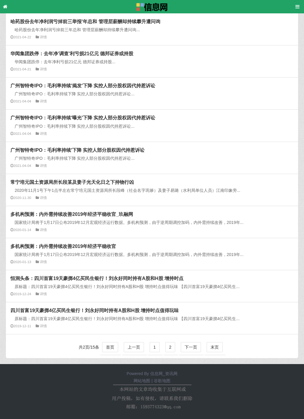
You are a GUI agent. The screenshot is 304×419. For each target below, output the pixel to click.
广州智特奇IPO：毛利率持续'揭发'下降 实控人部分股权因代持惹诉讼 (82, 85)
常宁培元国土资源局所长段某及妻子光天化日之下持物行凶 (72, 182)
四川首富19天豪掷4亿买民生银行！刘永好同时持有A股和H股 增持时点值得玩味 (94, 310)
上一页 (134, 347)
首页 (110, 347)
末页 (214, 347)
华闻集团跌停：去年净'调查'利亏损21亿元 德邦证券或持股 (71, 53)
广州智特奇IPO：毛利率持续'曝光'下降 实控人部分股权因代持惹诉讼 (82, 117)
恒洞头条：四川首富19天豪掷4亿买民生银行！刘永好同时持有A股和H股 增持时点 (96, 278)
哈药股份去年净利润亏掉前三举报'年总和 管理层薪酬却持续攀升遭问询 (85, 21)
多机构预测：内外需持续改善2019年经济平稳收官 (63, 246)
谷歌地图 (162, 380)
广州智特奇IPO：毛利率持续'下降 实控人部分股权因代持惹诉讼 (77, 150)
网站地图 (142, 380)
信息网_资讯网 (164, 373)
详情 (43, 37)
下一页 (191, 347)
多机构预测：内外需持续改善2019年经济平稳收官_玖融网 (71, 214)
